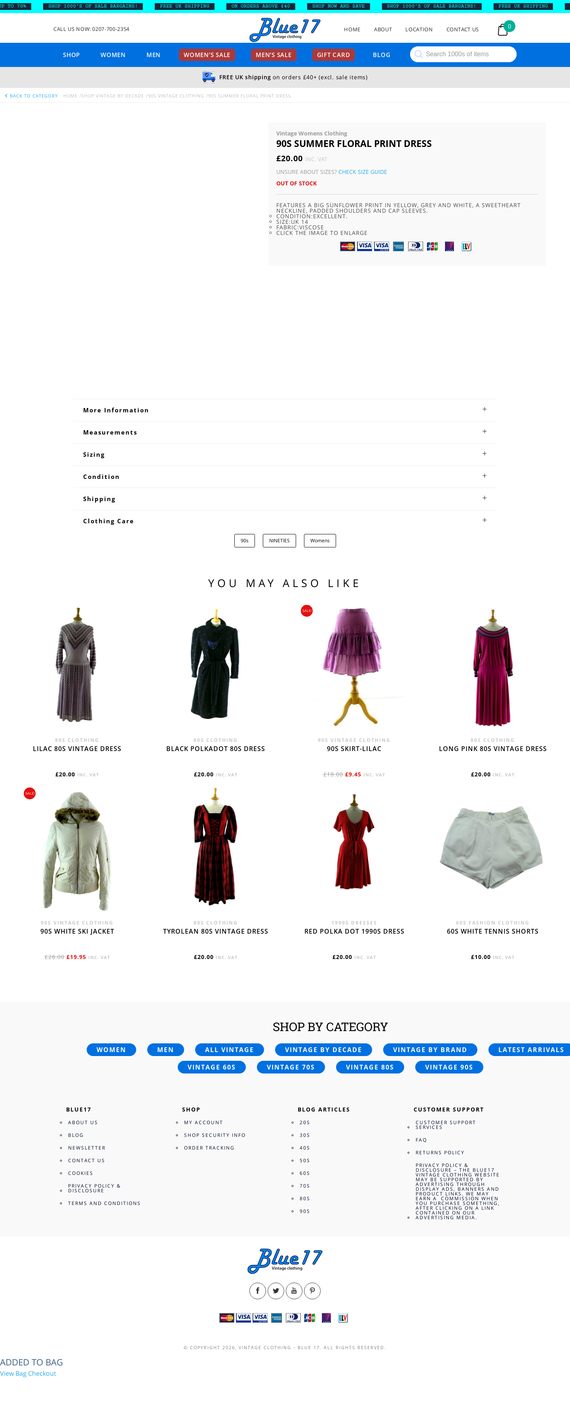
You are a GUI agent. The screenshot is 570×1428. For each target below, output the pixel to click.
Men (153, 55)
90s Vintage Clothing (176, 95)
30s (305, 1135)
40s (305, 1147)
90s (245, 540)
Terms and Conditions (104, 1203)
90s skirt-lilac (354, 748)
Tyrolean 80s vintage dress (215, 931)
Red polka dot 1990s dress (354, 931)
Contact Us (462, 29)
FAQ (421, 1139)
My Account (203, 1122)
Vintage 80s (370, 1067)
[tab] (285, 410)
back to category (31, 95)
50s (305, 1160)
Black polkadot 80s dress (215, 748)
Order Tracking (209, 1147)
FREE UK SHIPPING (191, 6)
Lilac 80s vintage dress (77, 748)
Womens (320, 540)
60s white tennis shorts (493, 931)
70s (305, 1185)
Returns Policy (440, 1152)
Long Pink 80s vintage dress (493, 748)
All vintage (229, 1049)
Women (113, 55)
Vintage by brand (430, 1049)
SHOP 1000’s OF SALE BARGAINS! (99, 6)
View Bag (13, 1373)
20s (305, 1122)
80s (305, 1198)
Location (419, 29)
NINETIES (279, 540)
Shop (71, 55)
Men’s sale (274, 55)
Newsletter (87, 1147)
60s (305, 1173)
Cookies (80, 1173)
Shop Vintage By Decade (113, 95)
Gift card (333, 55)
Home (352, 29)
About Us (83, 1122)
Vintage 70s (291, 1067)
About (383, 29)
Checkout (42, 1373)
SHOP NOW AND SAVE (345, 6)
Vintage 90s (449, 1067)
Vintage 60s (212, 1067)
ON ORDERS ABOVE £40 (267, 6)
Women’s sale (207, 55)
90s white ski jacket (77, 931)
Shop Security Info (215, 1135)
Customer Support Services (446, 1125)
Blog (381, 55)
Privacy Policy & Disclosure (94, 1188)
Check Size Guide (362, 171)
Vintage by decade (323, 1049)
